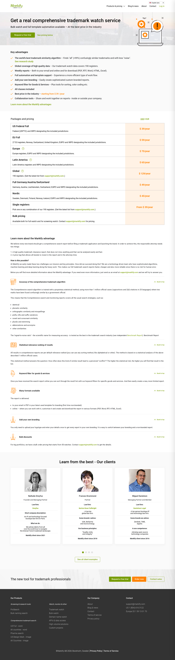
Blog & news (133, 6)
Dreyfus (35, 508)
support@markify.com (54, 176)
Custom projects (56, 628)
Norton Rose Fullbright (87, 508)
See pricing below (45, 35)
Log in (161, 6)
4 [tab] (92, 552)
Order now (139, 579)
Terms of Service (111, 651)
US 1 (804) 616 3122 (135, 608)
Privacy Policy (96, 651)
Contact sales (156, 579)
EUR (147, 119)
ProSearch (15, 609)
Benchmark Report (134, 335)
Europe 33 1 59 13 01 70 (136, 611)
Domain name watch (58, 617)
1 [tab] (83, 552)
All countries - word (19, 629)
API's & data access (57, 620)
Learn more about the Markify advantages (31, 104)
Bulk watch (54, 613)
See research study (24, 61)
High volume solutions (58, 624)
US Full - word (16, 626)
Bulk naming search (19, 613)
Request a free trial (22, 35)
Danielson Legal (139, 508)
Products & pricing (114, 6)
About (144, 6)
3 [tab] (89, 552)
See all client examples (87, 559)
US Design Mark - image (21, 637)
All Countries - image (19, 640)
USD (142, 119)
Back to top (160, 282)
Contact (152, 6)
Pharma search (17, 633)
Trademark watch (56, 609)
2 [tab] (86, 552)
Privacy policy (93, 619)
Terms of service (94, 615)
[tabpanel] (35, 506)
